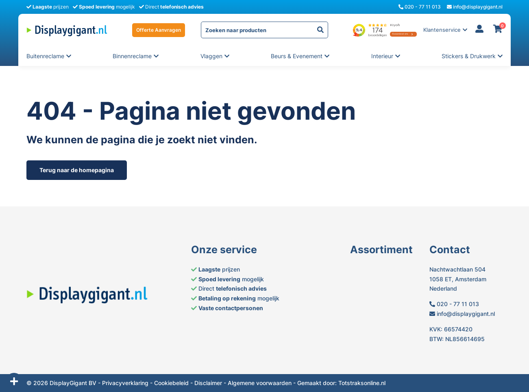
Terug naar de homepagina (76, 169)
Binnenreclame (132, 56)
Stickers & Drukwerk (469, 56)
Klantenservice (442, 29)
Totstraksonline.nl (361, 382)
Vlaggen (212, 56)
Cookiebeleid (171, 382)
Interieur (382, 56)
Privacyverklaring (125, 382)
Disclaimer (208, 382)
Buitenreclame (45, 56)
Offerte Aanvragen (158, 30)
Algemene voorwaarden (260, 382)
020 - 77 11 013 (419, 7)
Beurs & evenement (296, 56)
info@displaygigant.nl (475, 7)
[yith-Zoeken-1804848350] (320, 30)
